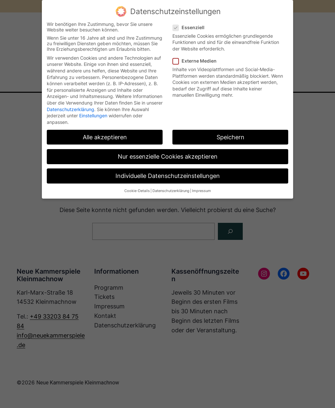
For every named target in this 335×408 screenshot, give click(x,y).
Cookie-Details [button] (137, 191)
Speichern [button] (230, 137)
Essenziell (191, 27)
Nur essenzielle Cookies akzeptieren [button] (168, 156)
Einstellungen (93, 115)
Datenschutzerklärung (70, 109)
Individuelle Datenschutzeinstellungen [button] (167, 175)
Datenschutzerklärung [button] (170, 191)
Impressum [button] (201, 191)
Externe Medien (197, 61)
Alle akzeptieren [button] (105, 137)
